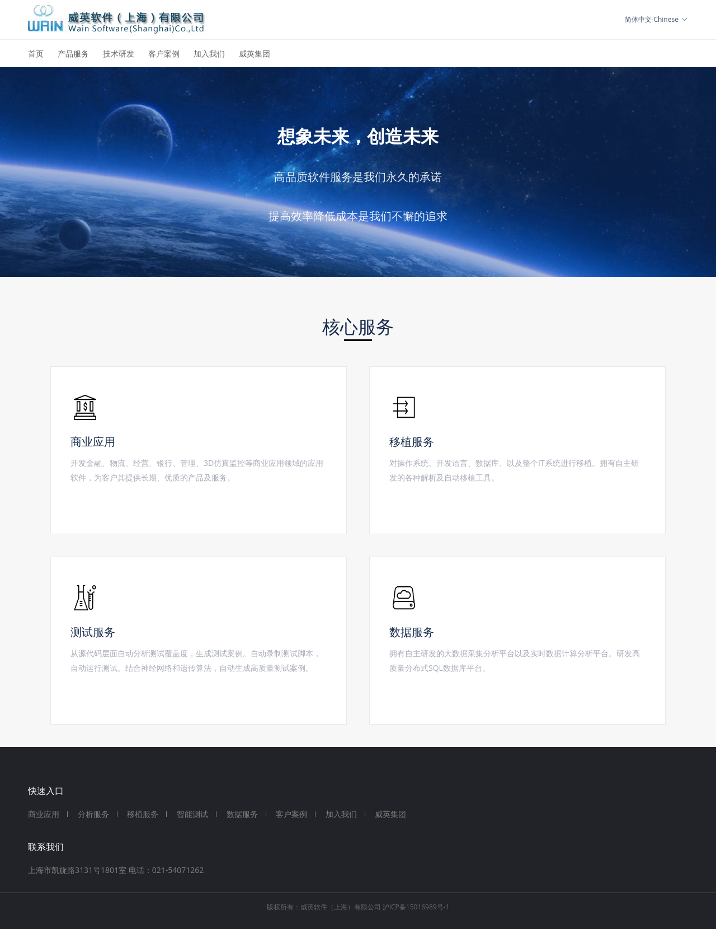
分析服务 (93, 814)
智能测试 (192, 814)
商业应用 (43, 814)
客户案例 (164, 53)
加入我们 (209, 53)
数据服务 (242, 814)
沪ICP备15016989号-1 (416, 907)
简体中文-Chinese (656, 19)
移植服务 (142, 814)
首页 (36, 53)
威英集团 (254, 53)
